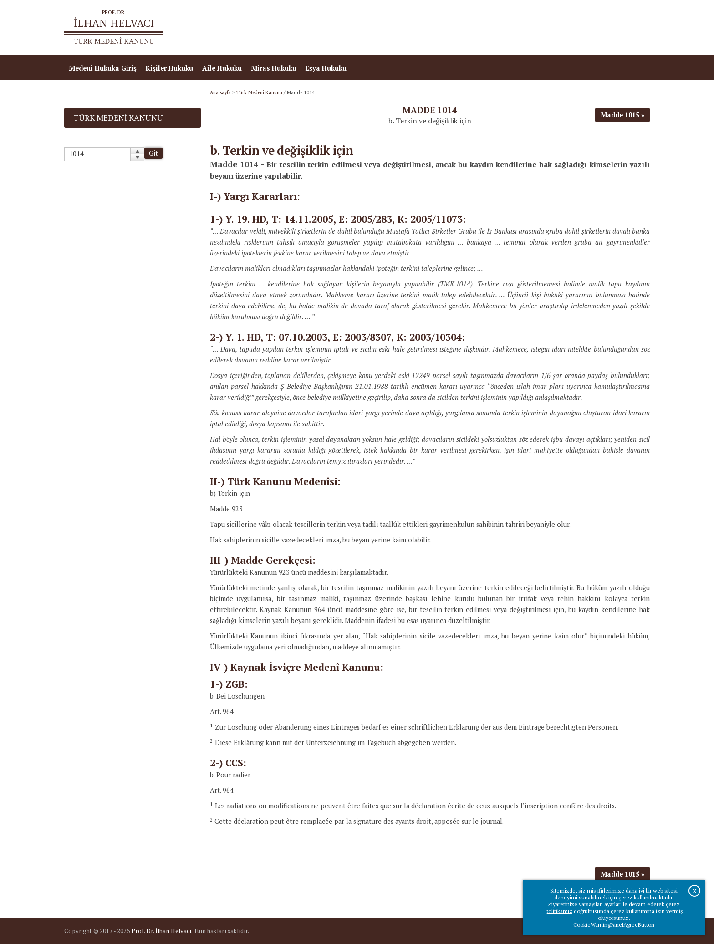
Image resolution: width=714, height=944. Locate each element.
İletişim (632, 27)
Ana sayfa (518, 27)
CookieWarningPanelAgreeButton (613, 924)
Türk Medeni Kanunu (259, 92)
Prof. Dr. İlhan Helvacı (161, 931)
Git (153, 153)
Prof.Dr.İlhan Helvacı (577, 27)
